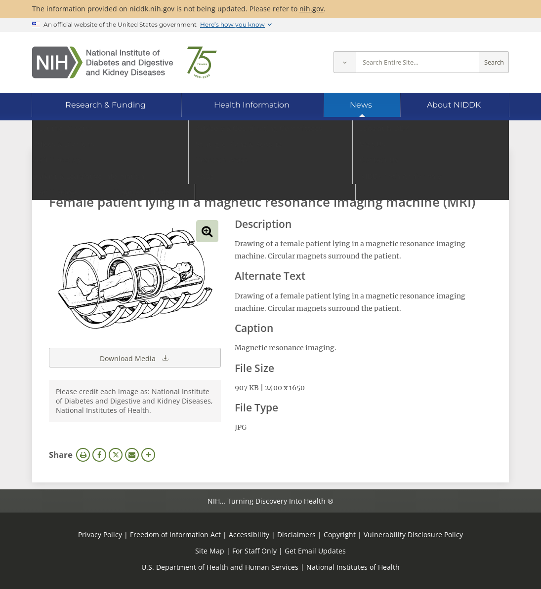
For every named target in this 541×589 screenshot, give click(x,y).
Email (132, 455)
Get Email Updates (315, 550)
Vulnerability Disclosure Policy (413, 534)
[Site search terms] (417, 62)
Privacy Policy (100, 534)
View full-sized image (207, 231)
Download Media (135, 358)
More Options (148, 455)
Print (83, 455)
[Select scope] (344, 62)
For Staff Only (254, 550)
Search (494, 62)
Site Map (209, 550)
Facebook (99, 455)
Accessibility (249, 534)
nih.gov (311, 8)
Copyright (340, 534)
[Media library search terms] (255, 175)
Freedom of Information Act (175, 534)
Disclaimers (296, 534)
